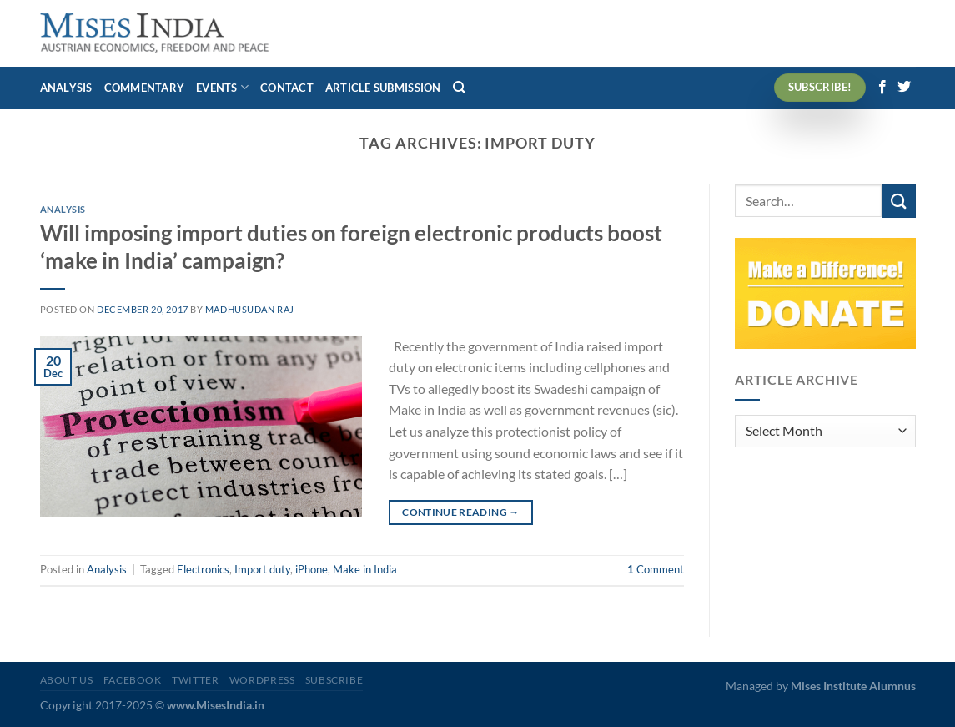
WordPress (262, 680)
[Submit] (898, 200)
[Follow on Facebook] (882, 87)
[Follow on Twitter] (904, 87)
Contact (287, 87)
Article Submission (383, 87)
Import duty (262, 569)
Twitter (195, 680)
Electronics (203, 569)
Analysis (66, 87)
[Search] (459, 87)
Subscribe (334, 680)
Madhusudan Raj (249, 309)
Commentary (144, 87)
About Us (66, 680)
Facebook (132, 680)
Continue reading (461, 512)
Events (222, 87)
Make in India (365, 569)
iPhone (311, 569)
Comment (655, 569)
